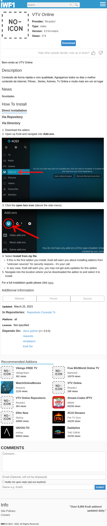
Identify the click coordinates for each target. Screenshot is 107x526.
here (50, 282)
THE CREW (73, 432)
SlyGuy (19, 417)
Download (68, 43)
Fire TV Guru (74, 417)
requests (28, 336)
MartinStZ (72, 373)
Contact (5, 515)
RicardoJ (50, 21)
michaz (19, 432)
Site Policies (8, 511)
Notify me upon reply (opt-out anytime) (25, 482)
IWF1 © (4, 524)
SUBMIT (100, 487)
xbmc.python (36, 331)
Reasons (20, 387)
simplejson (29, 341)
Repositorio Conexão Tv (41, 312)
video (43, 26)
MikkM (70, 402)
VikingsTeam (22, 373)
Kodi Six (28, 346)
